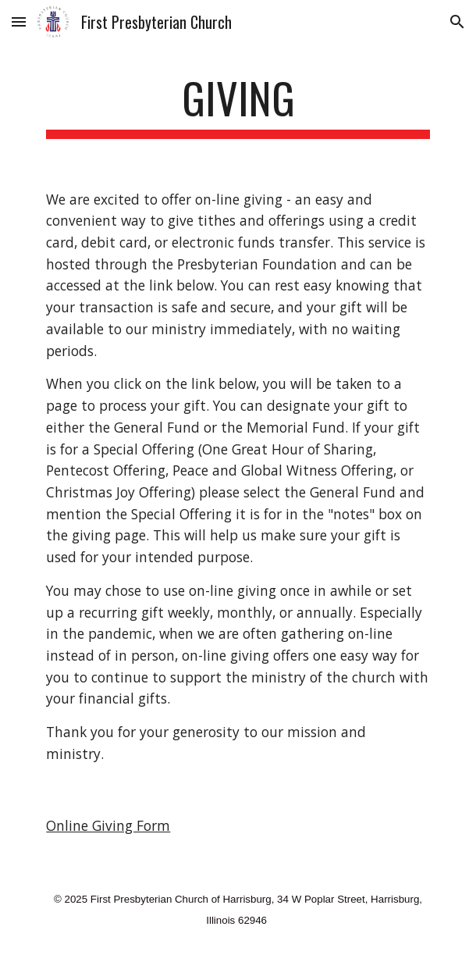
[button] (18, 21)
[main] (237, 105)
